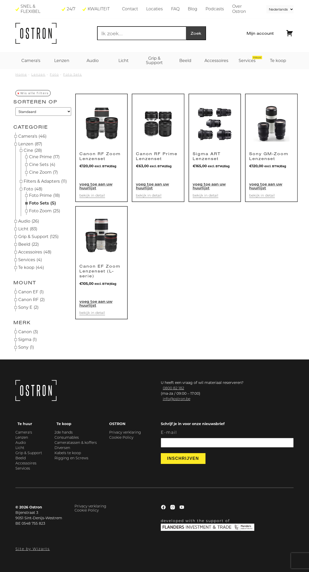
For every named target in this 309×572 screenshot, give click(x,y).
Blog (192, 9)
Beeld (28, 244)
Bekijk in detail (92, 195)
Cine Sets (42, 164)
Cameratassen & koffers (75, 443)
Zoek (196, 33)
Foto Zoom (44, 211)
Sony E (28, 307)
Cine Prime (44, 157)
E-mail (169, 433)
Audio (28, 221)
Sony (26, 347)
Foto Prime (44, 195)
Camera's (32, 136)
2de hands (63, 433)
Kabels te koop (67, 453)
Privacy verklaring (125, 433)
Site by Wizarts (32, 549)
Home (21, 74)
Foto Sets (72, 74)
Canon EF (31, 292)
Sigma (27, 339)
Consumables (66, 438)
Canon (28, 332)
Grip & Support (38, 236)
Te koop (31, 267)
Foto (54, 74)
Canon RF (31, 299)
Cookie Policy (121, 438)
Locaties (154, 9)
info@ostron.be (176, 399)
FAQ (175, 9)
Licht (27, 229)
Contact (130, 9)
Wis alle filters (34, 93)
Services (30, 259)
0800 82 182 (173, 388)
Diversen (62, 448)
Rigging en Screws (71, 458)
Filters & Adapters (45, 181)
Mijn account (260, 33)
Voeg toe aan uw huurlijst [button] (96, 186)
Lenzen (38, 74)
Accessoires (34, 252)
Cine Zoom (43, 172)
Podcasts (214, 9)
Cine (33, 150)
